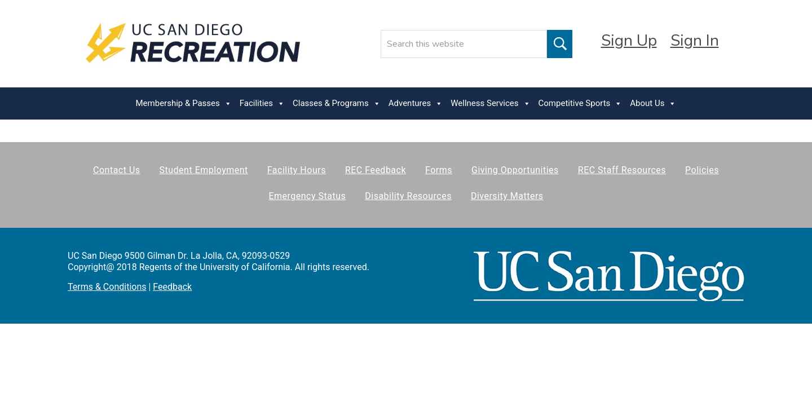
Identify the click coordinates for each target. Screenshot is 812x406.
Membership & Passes (184, 103)
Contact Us (116, 170)
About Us (653, 103)
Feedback (172, 286)
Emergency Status (307, 196)
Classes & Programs (337, 103)
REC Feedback (375, 170)
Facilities (262, 103)
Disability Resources (408, 196)
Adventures (416, 103)
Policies (702, 170)
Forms (438, 170)
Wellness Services (490, 103)
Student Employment (204, 170)
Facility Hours (296, 170)
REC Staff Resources (622, 170)
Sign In (694, 40)
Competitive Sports (581, 103)
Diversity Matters (507, 196)
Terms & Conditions (107, 286)
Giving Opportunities (515, 170)
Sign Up (629, 40)
